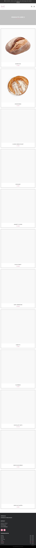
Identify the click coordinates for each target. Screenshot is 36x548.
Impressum (3, 515)
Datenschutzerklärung (6, 517)
